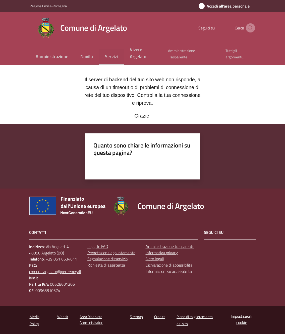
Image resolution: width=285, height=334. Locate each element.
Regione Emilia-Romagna (48, 6)
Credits (159, 317)
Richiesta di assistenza (106, 265)
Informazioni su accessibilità (169, 271)
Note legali (155, 259)
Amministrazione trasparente (170, 246)
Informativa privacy (162, 253)
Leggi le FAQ (97, 246)
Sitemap (136, 317)
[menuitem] (52, 57)
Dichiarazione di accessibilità (169, 265)
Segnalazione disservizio (107, 259)
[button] (250, 28)
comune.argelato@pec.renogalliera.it (55, 275)
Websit (62, 317)
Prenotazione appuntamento (111, 253)
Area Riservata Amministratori (91, 319)
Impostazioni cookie (241, 319)
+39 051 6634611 (61, 259)
